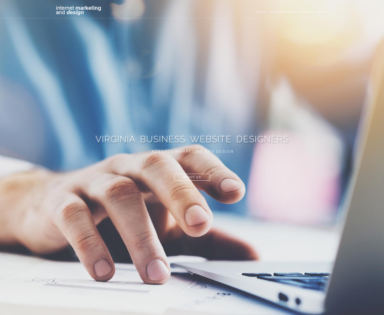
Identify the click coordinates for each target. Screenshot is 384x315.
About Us (192, 177)
